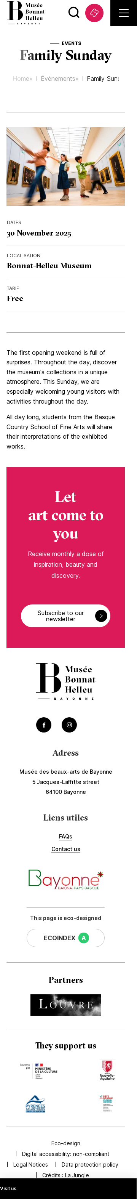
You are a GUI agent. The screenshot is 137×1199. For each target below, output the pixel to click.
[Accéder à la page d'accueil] (66, 682)
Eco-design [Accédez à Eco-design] (65, 1143)
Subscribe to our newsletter (72, 616)
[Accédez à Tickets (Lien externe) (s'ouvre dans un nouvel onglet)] (94, 13)
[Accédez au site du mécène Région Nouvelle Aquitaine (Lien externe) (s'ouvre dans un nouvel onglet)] (107, 1070)
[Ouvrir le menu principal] (124, 13)
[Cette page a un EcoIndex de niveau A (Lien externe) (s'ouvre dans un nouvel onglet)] (66, 938)
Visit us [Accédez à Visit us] (8, 1188)
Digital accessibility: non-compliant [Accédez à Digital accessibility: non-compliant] (65, 1154)
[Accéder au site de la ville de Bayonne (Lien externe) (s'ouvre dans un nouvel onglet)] (66, 880)
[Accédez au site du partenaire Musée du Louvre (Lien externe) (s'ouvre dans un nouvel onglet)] (65, 1005)
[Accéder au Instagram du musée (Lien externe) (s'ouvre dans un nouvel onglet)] (69, 725)
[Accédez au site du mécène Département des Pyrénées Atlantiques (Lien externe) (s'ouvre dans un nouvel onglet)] (35, 1103)
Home (21, 78)
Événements (58, 78)
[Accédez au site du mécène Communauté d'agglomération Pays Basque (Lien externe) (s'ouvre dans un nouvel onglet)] (106, 1103)
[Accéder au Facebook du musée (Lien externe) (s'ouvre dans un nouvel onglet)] (43, 725)
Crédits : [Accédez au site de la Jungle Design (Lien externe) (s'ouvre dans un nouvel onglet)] (65, 1175)
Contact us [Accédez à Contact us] (65, 849)
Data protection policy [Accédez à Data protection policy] (90, 1164)
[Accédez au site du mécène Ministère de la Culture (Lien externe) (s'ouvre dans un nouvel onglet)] (38, 1070)
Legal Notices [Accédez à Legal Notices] (30, 1164)
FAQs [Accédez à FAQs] (65, 836)
